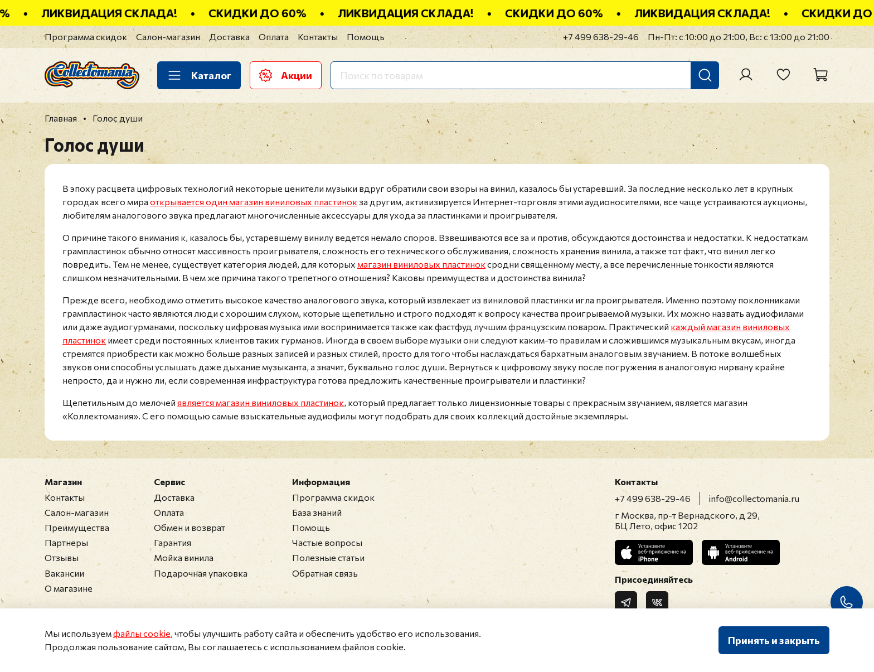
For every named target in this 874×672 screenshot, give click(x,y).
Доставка (229, 36)
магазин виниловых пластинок (421, 264)
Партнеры (66, 542)
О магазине (69, 588)
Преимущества (77, 527)
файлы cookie (142, 633)
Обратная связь (325, 573)
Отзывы (62, 557)
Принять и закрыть (774, 640)
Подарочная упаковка (200, 573)
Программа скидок (86, 36)
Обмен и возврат (189, 527)
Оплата (274, 36)
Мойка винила (183, 557)
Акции (285, 75)
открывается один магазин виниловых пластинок (253, 201)
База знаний (317, 512)
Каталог (199, 75)
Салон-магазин (168, 36)
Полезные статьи (328, 557)
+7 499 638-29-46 (601, 36)
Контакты (318, 36)
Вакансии (64, 573)
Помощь (366, 36)
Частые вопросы (327, 542)
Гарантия (172, 542)
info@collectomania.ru (754, 498)
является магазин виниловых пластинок (260, 402)
